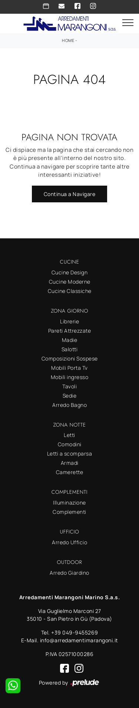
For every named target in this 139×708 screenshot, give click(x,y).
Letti (69, 434)
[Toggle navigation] (127, 23)
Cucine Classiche (70, 290)
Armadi (70, 462)
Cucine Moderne (69, 281)
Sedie (70, 395)
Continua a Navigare (70, 194)
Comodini (70, 444)
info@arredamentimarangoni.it (79, 640)
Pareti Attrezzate (69, 330)
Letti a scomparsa (69, 453)
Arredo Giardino (69, 572)
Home (68, 40)
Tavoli (69, 386)
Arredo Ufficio (69, 542)
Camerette (69, 472)
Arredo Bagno (69, 404)
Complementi (69, 511)
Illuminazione (69, 502)
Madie (69, 339)
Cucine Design (70, 272)
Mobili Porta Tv (69, 367)
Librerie (69, 321)
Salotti (70, 349)
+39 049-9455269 (74, 632)
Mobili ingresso (70, 377)
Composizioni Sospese (70, 358)
